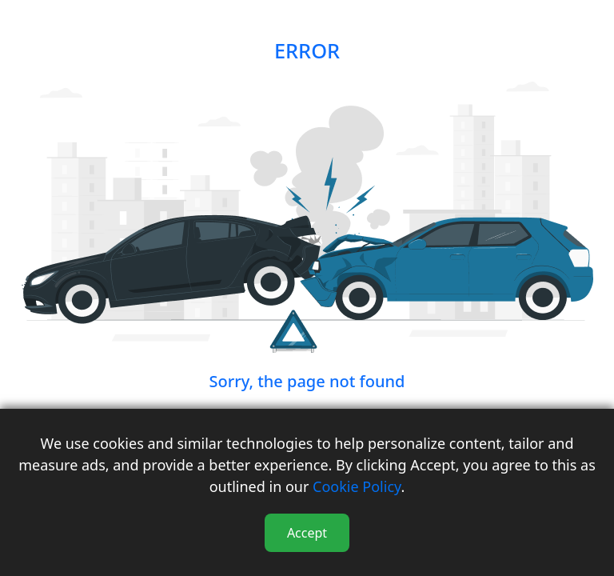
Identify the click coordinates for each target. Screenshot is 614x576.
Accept (307, 533)
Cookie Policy (357, 486)
